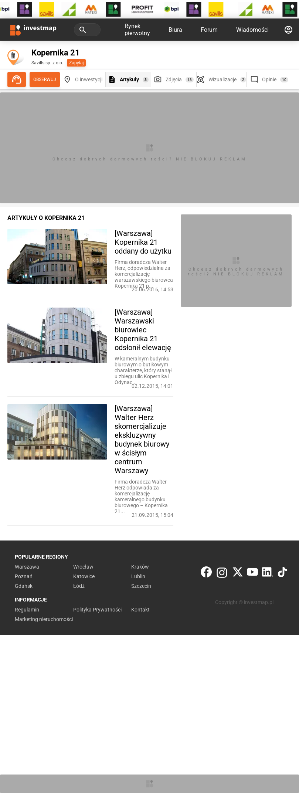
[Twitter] (237, 573)
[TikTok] (282, 573)
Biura (175, 29)
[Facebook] (206, 573)
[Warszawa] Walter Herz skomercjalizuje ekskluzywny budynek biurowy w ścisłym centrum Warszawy (142, 439)
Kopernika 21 (55, 52)
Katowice (84, 576)
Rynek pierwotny (137, 30)
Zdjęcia (174, 79)
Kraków (140, 567)
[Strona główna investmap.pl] (33, 29)
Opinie (269, 79)
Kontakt (140, 610)
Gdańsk (24, 586)
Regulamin (27, 610)
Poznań (24, 576)
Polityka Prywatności (97, 610)
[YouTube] (252, 573)
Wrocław (83, 567)
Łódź (79, 586)
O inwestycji (88, 79)
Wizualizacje (222, 79)
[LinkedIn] (267, 573)
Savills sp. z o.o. (47, 62)
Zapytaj (76, 62)
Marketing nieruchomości (44, 619)
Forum (209, 29)
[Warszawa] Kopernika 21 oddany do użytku (143, 242)
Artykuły (129, 79)
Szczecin (141, 586)
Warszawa (27, 567)
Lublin (138, 576)
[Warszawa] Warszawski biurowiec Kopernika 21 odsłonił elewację (143, 330)
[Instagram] (221, 573)
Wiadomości (252, 29)
